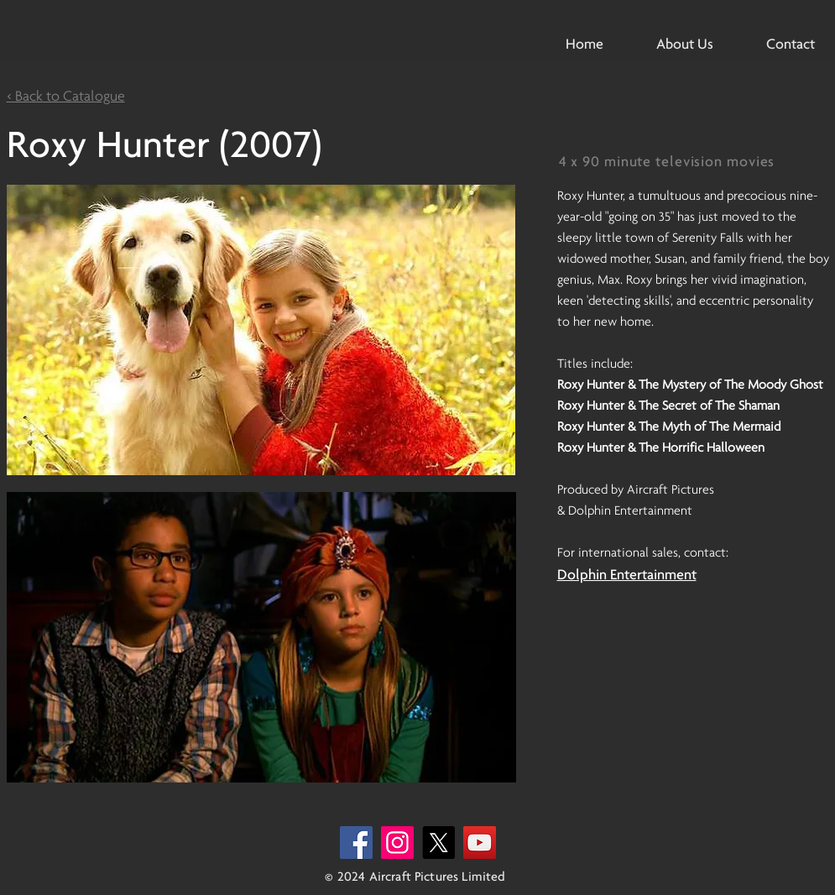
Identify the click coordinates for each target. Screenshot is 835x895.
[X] (438, 842)
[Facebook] (356, 842)
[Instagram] (397, 842)
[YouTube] (479, 842)
